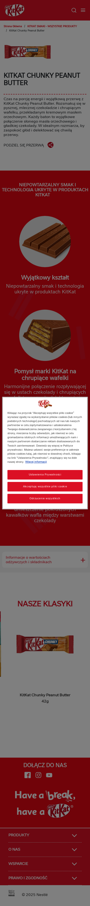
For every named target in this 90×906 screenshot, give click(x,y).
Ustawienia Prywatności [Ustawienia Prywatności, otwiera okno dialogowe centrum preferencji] (45, 474)
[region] (45, 453)
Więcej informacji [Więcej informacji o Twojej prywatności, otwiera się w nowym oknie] (36, 462)
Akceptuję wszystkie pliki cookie (45, 486)
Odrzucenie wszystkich (45, 498)
